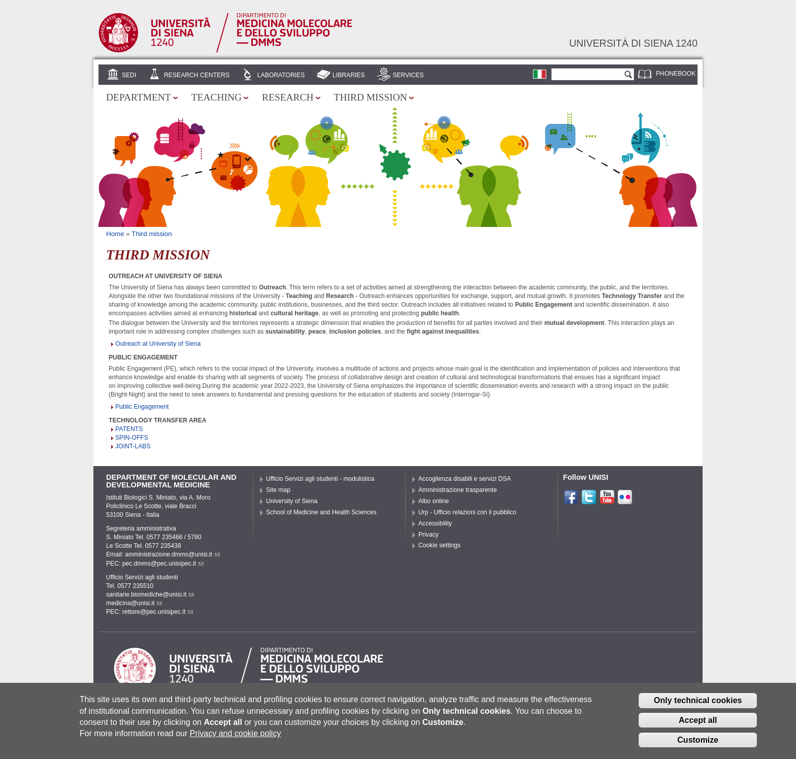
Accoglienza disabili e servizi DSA (464, 478)
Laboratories (281, 75)
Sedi (129, 75)
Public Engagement (142, 406)
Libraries (349, 75)
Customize (697, 746)
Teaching (216, 97)
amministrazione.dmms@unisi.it (172, 554)
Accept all (698, 726)
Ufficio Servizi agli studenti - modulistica (320, 478)
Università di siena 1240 (633, 43)
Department (138, 97)
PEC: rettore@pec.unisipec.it (149, 611)
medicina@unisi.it (134, 603)
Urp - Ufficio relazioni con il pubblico (467, 512)
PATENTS (129, 429)
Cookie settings (439, 545)
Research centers (196, 75)
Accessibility (435, 523)
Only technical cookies (698, 707)
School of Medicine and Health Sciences (321, 512)
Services (407, 75)
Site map (278, 489)
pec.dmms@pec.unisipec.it (163, 563)
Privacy (428, 534)
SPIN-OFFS (131, 437)
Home (115, 234)
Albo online (433, 501)
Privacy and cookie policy (235, 740)
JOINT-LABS (133, 446)
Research (288, 97)
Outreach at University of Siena (158, 343)
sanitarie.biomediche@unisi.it (150, 594)
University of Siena (291, 501)
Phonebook (675, 73)
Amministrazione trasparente (457, 489)
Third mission (370, 97)
